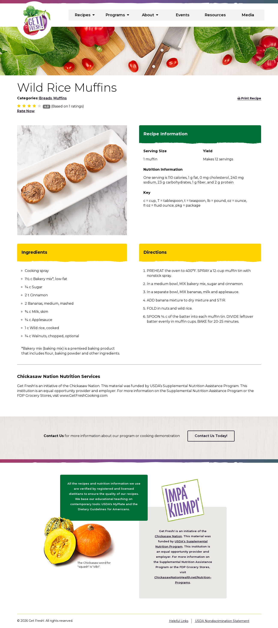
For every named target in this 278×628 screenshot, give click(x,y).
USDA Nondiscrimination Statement (222, 621)
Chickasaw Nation (168, 536)
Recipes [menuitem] (85, 15)
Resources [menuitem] (215, 15)
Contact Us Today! (211, 436)
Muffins (60, 98)
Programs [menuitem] (117, 15)
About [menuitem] (150, 15)
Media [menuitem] (248, 15)
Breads (45, 98)
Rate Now (26, 111)
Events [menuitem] (182, 15)
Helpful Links (178, 621)
